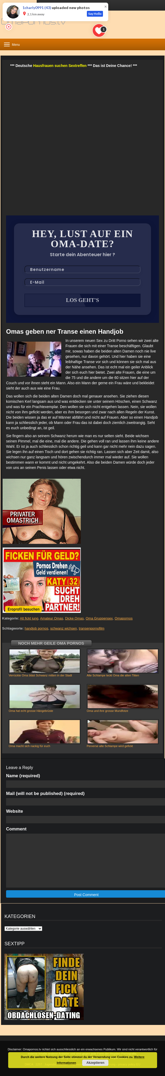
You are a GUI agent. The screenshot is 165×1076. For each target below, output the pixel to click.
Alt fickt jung (29, 618)
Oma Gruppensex (99, 618)
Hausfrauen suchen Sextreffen (60, 66)
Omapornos (124, 618)
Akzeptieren (95, 1063)
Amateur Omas (51, 618)
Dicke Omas (74, 618)
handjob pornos (36, 628)
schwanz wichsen (63, 628)
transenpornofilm (92, 628)
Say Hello (95, 14)
